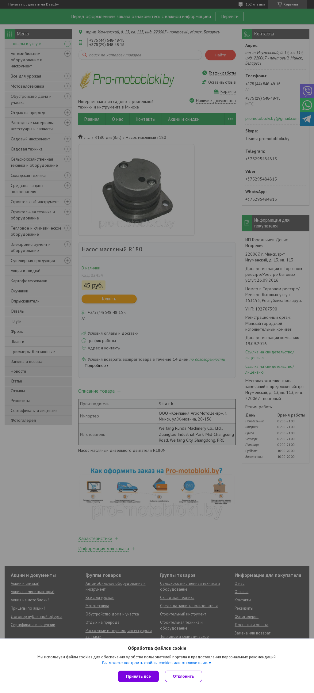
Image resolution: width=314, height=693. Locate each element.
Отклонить (183, 676)
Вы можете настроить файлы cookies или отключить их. (155, 663)
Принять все (138, 676)
